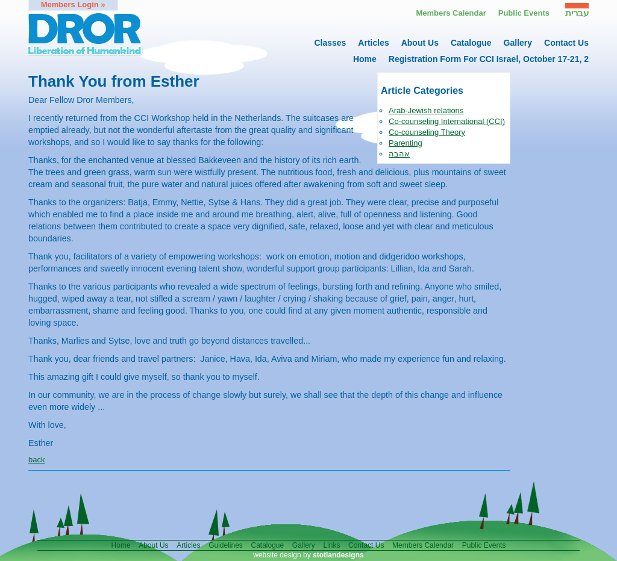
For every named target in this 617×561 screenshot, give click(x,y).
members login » (73, 4)
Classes (330, 43)
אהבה (399, 153)
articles (373, 43)
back (36, 459)
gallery (518, 43)
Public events (524, 12)
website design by (308, 555)
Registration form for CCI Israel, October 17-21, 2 (489, 59)
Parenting (405, 142)
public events (484, 545)
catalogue (471, 43)
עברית (577, 13)
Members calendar (451, 12)
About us (420, 43)
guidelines (225, 545)
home (365, 59)
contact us (566, 43)
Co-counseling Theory (427, 132)
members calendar (423, 545)
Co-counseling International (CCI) (447, 121)
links (331, 545)
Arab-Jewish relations (426, 110)
